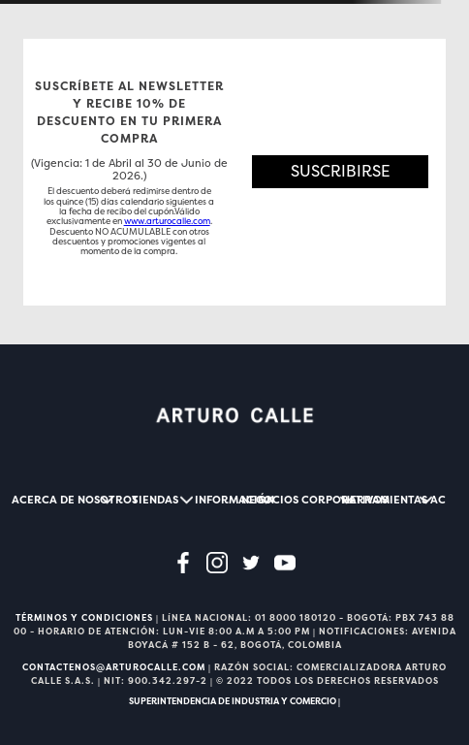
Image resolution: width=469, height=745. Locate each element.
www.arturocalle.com (167, 221)
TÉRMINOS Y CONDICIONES (84, 618)
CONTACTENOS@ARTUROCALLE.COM (113, 667)
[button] (340, 172)
